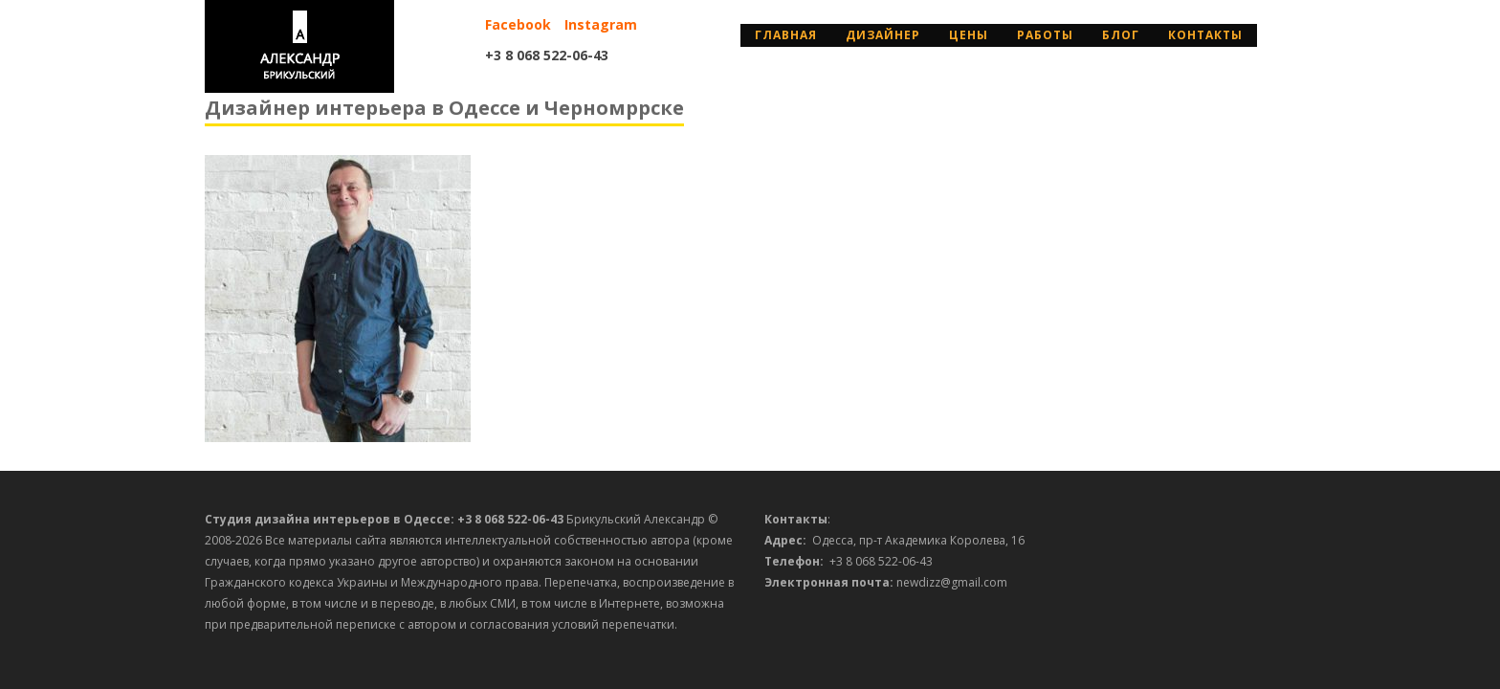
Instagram (600, 24)
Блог (1120, 35)
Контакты (1205, 35)
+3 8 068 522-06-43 (546, 55)
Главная (786, 35)
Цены (968, 35)
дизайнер (883, 35)
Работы (1045, 35)
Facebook (518, 24)
